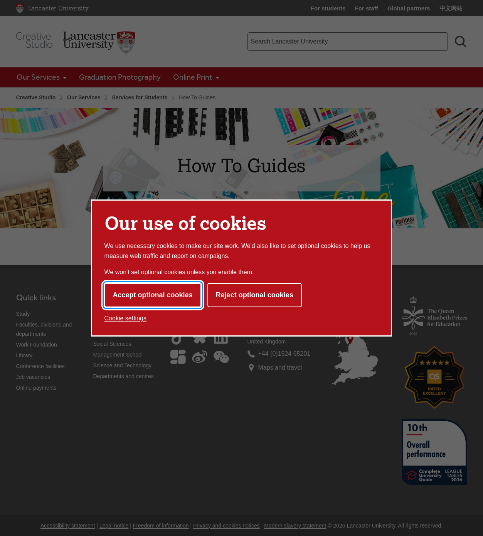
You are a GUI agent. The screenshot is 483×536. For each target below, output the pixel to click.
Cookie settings (125, 318)
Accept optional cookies (153, 295)
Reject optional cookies (254, 295)
